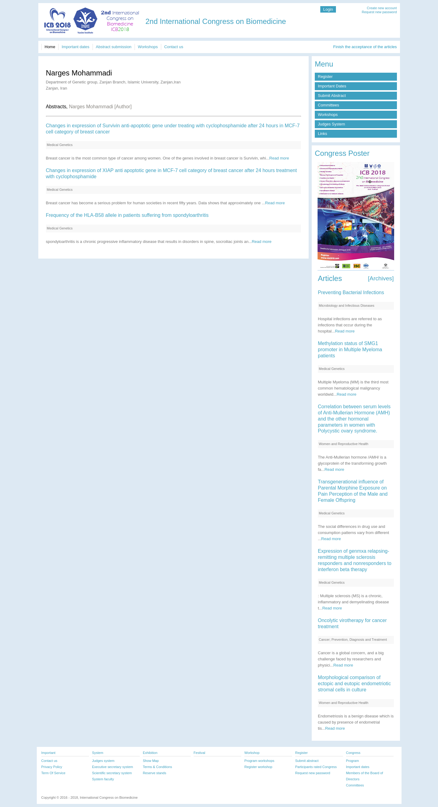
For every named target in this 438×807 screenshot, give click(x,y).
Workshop (251, 753)
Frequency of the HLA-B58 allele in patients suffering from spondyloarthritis (127, 215)
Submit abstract (306, 761)
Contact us (173, 46)
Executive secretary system (112, 767)
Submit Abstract (332, 95)
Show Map (151, 761)
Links (322, 133)
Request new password (379, 12)
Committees (328, 105)
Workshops (148, 46)
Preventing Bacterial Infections (351, 292)
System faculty (103, 779)
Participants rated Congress (316, 767)
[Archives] (381, 278)
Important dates (75, 46)
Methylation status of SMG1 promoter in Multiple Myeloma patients (350, 349)
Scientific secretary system (112, 773)
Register (325, 76)
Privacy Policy (51, 767)
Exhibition (150, 753)
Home (50, 46)
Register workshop (258, 767)
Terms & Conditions (157, 767)
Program (352, 761)
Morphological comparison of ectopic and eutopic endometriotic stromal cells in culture (354, 683)
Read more (279, 158)
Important (48, 753)
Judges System (331, 124)
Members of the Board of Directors (364, 776)
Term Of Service (53, 773)
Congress (353, 753)
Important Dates (332, 86)
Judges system (103, 761)
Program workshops (259, 761)
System (97, 753)
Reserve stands (154, 773)
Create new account (382, 8)
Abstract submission (113, 46)
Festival (199, 753)
